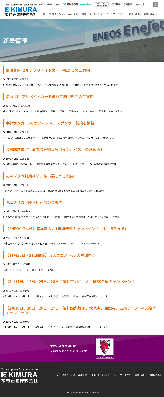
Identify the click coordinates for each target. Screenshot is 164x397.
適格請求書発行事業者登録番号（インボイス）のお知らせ (54, 149)
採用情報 (116, 4)
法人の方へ (141, 4)
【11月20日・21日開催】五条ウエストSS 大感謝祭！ (50, 255)
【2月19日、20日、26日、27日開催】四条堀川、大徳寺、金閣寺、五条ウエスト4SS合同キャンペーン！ (80, 310)
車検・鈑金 (140, 375)
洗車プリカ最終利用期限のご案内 (33, 202)
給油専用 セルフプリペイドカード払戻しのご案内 (47, 70)
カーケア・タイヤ (122, 375)
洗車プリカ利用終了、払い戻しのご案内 (39, 175)
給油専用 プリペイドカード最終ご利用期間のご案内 (49, 96)
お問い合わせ (156, 375)
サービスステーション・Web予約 (71, 375)
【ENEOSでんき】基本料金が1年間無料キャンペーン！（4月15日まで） (66, 228)
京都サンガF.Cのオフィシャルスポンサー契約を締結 (49, 123)
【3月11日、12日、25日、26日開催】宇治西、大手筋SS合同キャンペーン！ (70, 281)
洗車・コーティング (100, 375)
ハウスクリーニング (49, 4)
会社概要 (128, 4)
